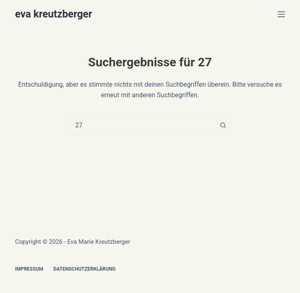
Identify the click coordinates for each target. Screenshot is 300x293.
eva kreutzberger (53, 14)
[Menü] (281, 14)
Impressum (29, 269)
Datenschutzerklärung (84, 269)
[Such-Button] (223, 125)
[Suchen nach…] (142, 125)
